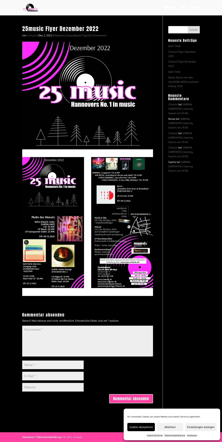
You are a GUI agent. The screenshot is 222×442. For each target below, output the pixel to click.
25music (32, 35)
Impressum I (29, 437)
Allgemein (59, 35)
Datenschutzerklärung (175, 435)
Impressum (192, 435)
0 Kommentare (98, 35)
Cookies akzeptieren (141, 427)
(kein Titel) (174, 46)
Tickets (195, 8)
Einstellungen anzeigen (200, 427)
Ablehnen (170, 427)
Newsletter (169, 8)
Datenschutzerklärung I (50, 437)
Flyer (69, 35)
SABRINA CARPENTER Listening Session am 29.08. (180, 109)
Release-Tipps (80, 35)
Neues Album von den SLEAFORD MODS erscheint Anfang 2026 (183, 82)
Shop (183, 8)
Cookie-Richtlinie (155, 435)
